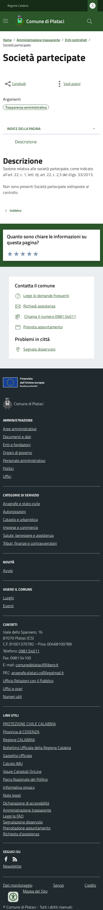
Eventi (8, 606)
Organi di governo (17, 452)
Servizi (58, 885)
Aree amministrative (19, 429)
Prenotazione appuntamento (26, 828)
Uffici (7, 476)
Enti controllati (76, 39)
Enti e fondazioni (17, 445)
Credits (90, 885)
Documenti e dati (17, 437)
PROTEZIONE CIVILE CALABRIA (29, 724)
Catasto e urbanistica (20, 519)
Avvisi (8, 571)
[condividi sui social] (15, 84)
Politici (8, 468)
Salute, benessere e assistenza (28, 535)
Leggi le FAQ (13, 816)
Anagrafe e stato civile (21, 504)
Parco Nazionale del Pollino (25, 779)
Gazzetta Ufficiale (17, 755)
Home (7, 39)
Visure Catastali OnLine (22, 771)
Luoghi (8, 598)
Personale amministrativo (24, 460)
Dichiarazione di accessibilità (26, 803)
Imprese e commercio (20, 527)
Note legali (12, 795)
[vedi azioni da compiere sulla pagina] (68, 84)
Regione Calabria (17, 5)
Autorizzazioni (14, 512)
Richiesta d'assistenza (21, 834)
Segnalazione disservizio (23, 822)
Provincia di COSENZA (21, 732)
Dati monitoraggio (17, 885)
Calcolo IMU (13, 763)
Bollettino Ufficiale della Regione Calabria (37, 748)
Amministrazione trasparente (38, 39)
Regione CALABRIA (19, 740)
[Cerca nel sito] (88, 21)
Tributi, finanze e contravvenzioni (30, 543)
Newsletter (12, 866)
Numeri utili (12, 696)
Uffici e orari (12, 689)
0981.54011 (29, 651)
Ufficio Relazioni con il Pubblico (28, 681)
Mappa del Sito (35, 891)
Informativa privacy (19, 787)
